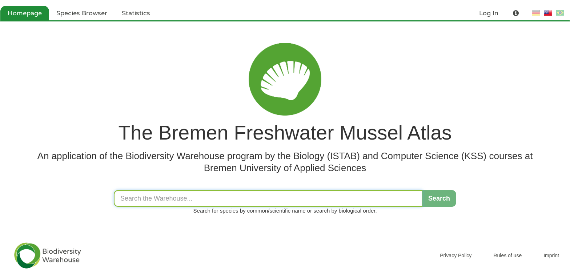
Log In (488, 13)
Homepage (25, 13)
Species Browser (81, 13)
